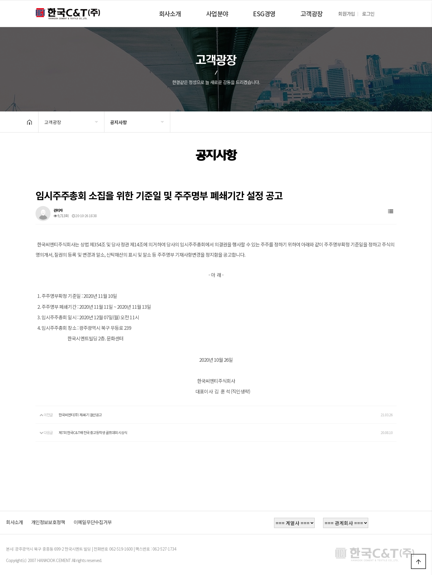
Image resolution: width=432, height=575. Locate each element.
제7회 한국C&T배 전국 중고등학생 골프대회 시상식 (93, 432)
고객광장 (312, 13)
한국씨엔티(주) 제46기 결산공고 (80, 414)
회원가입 (346, 13)
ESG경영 (264, 13)
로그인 (368, 13)
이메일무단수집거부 (93, 522)
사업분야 (217, 13)
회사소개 (170, 13)
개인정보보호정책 (48, 522)
